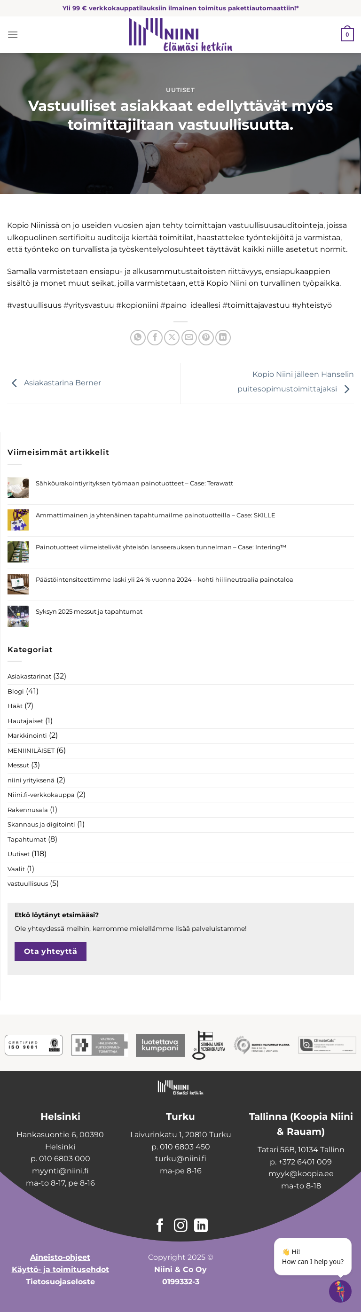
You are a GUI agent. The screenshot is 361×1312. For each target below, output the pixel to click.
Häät (15, 706)
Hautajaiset (25, 721)
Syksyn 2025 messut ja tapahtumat (89, 611)
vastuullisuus (28, 883)
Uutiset (180, 90)
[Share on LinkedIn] (223, 337)
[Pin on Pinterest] (206, 337)
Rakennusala (28, 809)
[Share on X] (172, 337)
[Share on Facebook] (155, 337)
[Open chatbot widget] (340, 1291)
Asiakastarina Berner (54, 383)
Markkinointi (27, 735)
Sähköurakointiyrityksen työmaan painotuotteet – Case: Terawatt (134, 483)
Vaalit (16, 869)
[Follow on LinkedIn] (201, 1226)
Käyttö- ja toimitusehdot (60, 1269)
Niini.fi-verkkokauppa (41, 794)
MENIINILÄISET (31, 750)
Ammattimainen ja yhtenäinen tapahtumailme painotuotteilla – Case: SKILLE (155, 515)
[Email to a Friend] (189, 337)
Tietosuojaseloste (60, 1281)
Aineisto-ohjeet (60, 1257)
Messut (18, 765)
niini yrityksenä (31, 780)
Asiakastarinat (29, 676)
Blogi (16, 691)
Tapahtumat (27, 839)
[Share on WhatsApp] (138, 337)
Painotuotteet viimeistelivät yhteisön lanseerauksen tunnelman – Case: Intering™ (161, 547)
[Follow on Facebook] (160, 1226)
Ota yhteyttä (51, 951)
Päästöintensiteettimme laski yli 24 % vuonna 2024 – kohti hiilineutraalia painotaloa (164, 579)
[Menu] (12, 34)
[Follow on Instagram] (181, 1226)
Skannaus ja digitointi (41, 824)
